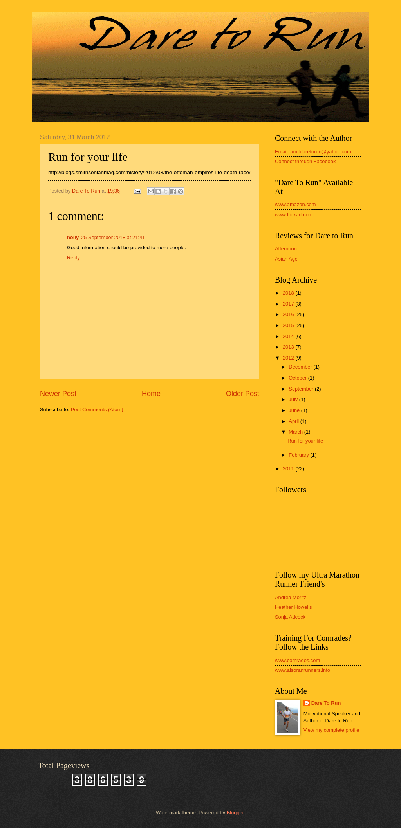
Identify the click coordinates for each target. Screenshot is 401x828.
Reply (73, 258)
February (299, 455)
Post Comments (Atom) (97, 409)
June (295, 410)
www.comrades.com (297, 660)
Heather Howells (293, 607)
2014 (289, 336)
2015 (289, 325)
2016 (289, 314)
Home (151, 394)
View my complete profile (331, 730)
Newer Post (58, 394)
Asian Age (286, 259)
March (296, 432)
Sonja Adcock (290, 617)
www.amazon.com (295, 204)
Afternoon (286, 249)
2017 (289, 304)
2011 (289, 469)
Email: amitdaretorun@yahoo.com (313, 152)
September (302, 389)
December (301, 367)
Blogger (235, 812)
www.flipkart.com (294, 215)
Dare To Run (326, 703)
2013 (289, 347)
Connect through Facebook (305, 161)
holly (73, 237)
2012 (289, 358)
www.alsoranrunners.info (302, 670)
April (294, 421)
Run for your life (305, 441)
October (298, 378)
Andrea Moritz (290, 597)
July (294, 399)
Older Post (242, 394)
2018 (289, 293)
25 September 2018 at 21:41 (113, 237)
